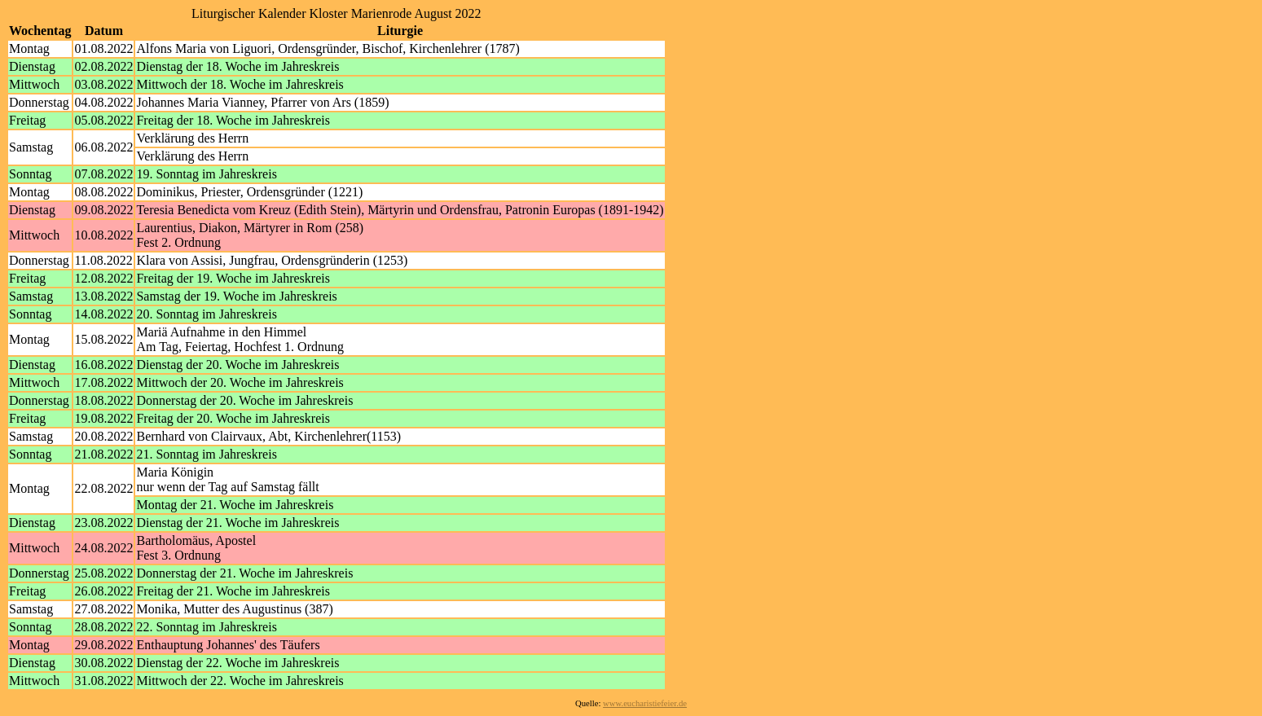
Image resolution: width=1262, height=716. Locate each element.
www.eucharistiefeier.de (645, 703)
